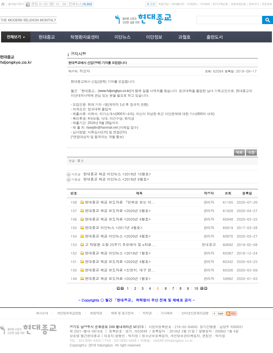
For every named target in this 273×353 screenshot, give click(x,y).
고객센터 (192, 4)
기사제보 (205, 4)
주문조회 (267, 4)
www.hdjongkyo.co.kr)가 (116, 91)
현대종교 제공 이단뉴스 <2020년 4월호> (118, 236)
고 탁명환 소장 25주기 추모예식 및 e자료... (120, 244)
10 (196, 288)
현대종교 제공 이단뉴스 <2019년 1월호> (118, 253)
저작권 (147, 313)
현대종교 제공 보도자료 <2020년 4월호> (118, 219)
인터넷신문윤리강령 (195, 313)
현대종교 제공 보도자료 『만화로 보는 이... (120, 202)
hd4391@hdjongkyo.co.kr (173, 340)
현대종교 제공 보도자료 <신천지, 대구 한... (120, 270)
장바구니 (254, 4)
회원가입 (163, 4)
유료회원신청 (238, 4)
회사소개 (42, 313)
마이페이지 (177, 4)
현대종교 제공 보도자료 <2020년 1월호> (118, 278)
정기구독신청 (220, 4)
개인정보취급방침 (69, 313)
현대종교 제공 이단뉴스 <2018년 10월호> (117, 173)
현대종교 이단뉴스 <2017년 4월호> (113, 227)
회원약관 (96, 313)
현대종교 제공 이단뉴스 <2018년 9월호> (116, 179)
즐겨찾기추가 (15, 4)
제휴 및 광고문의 (122, 313)
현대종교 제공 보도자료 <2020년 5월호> (118, 210)
